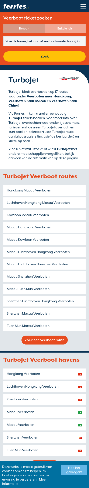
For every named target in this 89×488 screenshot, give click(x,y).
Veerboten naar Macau (27, 101)
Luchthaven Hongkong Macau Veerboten (38, 203)
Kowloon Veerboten (22, 399)
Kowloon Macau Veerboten (28, 215)
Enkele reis (65, 28)
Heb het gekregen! (74, 470)
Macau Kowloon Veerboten (28, 240)
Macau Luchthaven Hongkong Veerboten (38, 252)
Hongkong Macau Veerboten (29, 190)
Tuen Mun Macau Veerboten (28, 326)
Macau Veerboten (20, 412)
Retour (24, 28)
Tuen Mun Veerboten (22, 450)
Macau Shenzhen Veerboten (28, 276)
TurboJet (64, 149)
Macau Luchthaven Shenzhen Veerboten (37, 264)
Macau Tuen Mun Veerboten (28, 289)
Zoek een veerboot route (44, 340)
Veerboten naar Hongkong (49, 96)
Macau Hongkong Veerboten (29, 227)
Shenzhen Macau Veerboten (28, 313)
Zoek (45, 56)
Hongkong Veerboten (23, 374)
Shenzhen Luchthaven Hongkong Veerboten (40, 301)
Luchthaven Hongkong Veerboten (32, 386)
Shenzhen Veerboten (22, 437)
